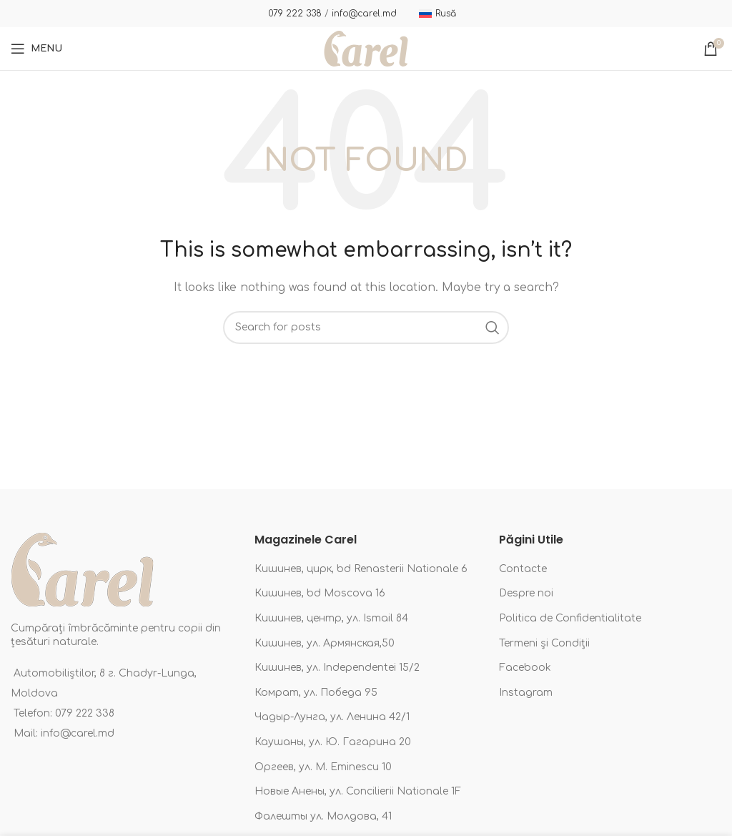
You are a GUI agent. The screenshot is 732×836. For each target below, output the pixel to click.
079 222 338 (295, 14)
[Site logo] (366, 48)
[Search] (366, 327)
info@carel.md (364, 14)
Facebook (525, 667)
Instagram (526, 692)
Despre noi (526, 593)
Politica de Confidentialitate (570, 618)
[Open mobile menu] (36, 48)
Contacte (523, 569)
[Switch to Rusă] (437, 13)
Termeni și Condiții (544, 643)
